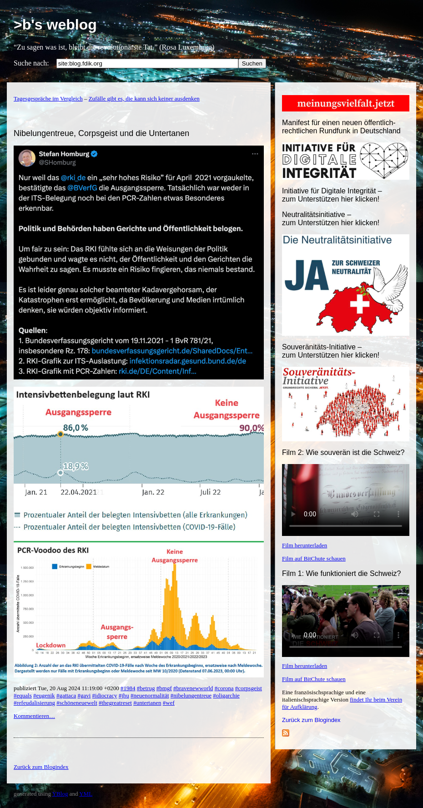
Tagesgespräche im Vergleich (48, 98)
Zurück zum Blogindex (311, 720)
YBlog (60, 793)
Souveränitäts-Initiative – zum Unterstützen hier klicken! (330, 351)
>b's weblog (55, 24)
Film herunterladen (304, 545)
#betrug (146, 688)
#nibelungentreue (191, 695)
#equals (23, 695)
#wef (169, 702)
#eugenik (44, 695)
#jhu (124, 695)
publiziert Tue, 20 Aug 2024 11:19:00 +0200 (67, 688)
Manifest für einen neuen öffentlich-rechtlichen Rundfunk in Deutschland (341, 127)
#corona (224, 688)
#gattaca (66, 695)
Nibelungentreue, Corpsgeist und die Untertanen (101, 133)
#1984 (128, 688)
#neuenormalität (150, 695)
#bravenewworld (193, 688)
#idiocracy (104, 695)
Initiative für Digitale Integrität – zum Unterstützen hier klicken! (332, 195)
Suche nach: (31, 63)
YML (85, 793)
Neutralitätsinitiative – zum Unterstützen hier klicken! (330, 219)
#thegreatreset (115, 702)
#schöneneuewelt (76, 702)
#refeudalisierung (34, 702)
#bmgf (164, 688)
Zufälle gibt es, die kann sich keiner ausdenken (144, 98)
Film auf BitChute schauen (314, 558)
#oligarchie (226, 695)
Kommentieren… (34, 715)
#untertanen (147, 702)
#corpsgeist (248, 688)
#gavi (84, 695)
